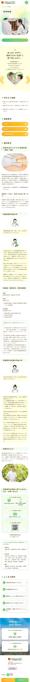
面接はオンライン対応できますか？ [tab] (15, 596)
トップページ (4, 6)
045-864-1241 (13, 664)
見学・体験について (8, 680)
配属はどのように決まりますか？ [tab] (15, 603)
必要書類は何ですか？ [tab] (12, 589)
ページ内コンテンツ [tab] (14, 40)
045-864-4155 (15, 637)
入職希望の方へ (21, 680)
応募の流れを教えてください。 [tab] (14, 582)
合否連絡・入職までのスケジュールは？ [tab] (15, 609)
